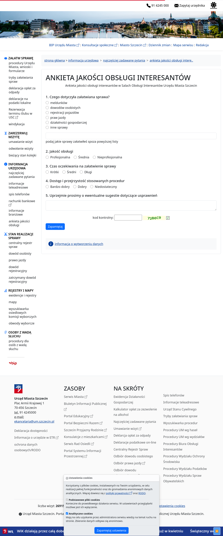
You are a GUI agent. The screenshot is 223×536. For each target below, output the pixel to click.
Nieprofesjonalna (109, 161)
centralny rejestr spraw (20, 249)
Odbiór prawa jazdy (129, 467)
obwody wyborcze (21, 327)
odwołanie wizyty (21, 152)
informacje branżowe (16, 216)
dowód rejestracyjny (18, 273)
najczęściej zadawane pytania (22, 179)
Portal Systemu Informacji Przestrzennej (82, 457)
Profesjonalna (60, 161)
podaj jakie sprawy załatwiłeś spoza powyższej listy (82, 145)
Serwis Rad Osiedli (79, 447)
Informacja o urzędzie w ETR (36, 441)
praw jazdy (58, 121)
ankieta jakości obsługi (19, 227)
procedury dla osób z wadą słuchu (19, 349)
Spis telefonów (173, 399)
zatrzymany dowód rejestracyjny (22, 283)
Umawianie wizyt (127, 432)
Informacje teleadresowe (181, 406)
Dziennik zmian (160, 49)
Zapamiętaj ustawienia (111, 530)
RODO (142, 493)
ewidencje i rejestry (22, 299)
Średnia (83, 161)
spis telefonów (19, 198)
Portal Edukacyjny (78, 420)
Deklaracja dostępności (31, 434)
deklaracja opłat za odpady (22, 94)
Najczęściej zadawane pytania (135, 425)
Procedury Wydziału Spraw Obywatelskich (182, 482)
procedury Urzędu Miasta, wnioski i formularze (22, 71)
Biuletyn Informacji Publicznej (85, 410)
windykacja (17, 128)
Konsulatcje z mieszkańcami (85, 441)
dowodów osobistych (65, 111)
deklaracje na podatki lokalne (20, 105)
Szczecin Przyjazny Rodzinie (85, 434)
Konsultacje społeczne (99, 49)
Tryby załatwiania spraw (180, 420)
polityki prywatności (119, 493)
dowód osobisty (20, 257)
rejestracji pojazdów (64, 116)
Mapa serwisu (183, 49)
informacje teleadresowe (18, 189)
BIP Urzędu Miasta (64, 49)
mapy (13, 306)
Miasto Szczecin (133, 49)
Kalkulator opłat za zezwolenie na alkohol (135, 416)
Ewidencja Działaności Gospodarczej (129, 403)
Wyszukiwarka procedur (180, 427)
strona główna (54, 64)
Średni (71, 176)
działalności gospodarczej (68, 126)
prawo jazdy (17, 264)
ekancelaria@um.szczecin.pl (34, 425)
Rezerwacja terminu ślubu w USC (20, 117)
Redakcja (202, 49)
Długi (88, 176)
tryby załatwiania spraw (21, 83)
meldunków (58, 106)
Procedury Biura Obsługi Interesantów (180, 450)
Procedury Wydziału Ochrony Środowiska (184, 463)
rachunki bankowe (22, 207)
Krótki (54, 176)
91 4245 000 (158, 7)
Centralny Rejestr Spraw (131, 453)
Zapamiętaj (56, 230)
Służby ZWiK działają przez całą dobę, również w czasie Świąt (58, 531)
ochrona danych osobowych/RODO (27, 451)
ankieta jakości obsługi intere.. (171, 64)
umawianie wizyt (21, 146)
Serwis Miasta (75, 400)
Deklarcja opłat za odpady (132, 439)
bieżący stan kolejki (22, 159)
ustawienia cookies (169, 510)
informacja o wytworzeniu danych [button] (75, 248)
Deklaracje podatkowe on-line (135, 446)
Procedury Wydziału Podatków (185, 472)
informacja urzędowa (83, 64)
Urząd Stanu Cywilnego (180, 413)
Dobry (82, 190)
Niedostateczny (106, 190)
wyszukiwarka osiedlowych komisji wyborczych (22, 316)
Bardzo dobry (60, 190)
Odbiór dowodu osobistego (133, 460)
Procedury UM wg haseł (180, 434)
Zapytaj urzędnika (190, 7)
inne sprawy (59, 131)
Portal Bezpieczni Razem (83, 427)
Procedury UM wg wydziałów (184, 441)
